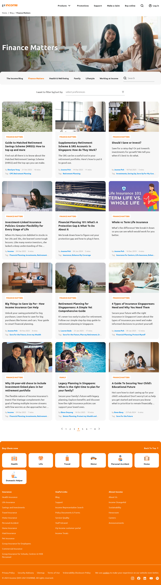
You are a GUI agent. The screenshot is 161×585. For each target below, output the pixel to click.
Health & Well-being (59, 78)
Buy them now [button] (10, 448)
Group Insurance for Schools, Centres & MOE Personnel (22, 555)
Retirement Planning (22, 173)
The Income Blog (15, 78)
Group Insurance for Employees (16, 543)
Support (98, 5)
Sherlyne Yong (14, 169)
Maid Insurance (9, 533)
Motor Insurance (9, 517)
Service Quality (62, 517)
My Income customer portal (68, 528)
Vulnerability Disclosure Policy (77, 572)
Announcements (116, 523)
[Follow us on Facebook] (138, 578)
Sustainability (115, 507)
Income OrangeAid (117, 502)
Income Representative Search (69, 507)
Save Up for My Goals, (146, 173)
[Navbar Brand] (10, 5)
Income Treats (61, 533)
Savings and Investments (13, 507)
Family (77, 78)
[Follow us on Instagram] (132, 578)
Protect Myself (138, 334)
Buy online (130, 5)
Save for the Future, (18, 334)
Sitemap (40, 572)
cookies (106, 572)
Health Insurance (9, 497)
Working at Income (109, 78)
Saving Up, (132, 173)
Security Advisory (26, 572)
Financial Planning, (18, 255)
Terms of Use (54, 572)
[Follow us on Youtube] (151, 578)
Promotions (83, 5)
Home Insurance (9, 528)
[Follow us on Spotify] (157, 578)
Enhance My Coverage (81, 255)
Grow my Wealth (34, 334)
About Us (113, 497)
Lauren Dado (66, 330)
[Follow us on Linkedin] (145, 578)
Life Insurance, (141, 255)
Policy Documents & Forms (67, 512)
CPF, (12, 173)
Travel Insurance (9, 512)
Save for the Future (124, 416)
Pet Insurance (8, 538)
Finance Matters (36, 78)
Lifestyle (90, 78)
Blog (12, 13)
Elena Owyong (67, 412)
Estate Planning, (70, 416)
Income (11, 251)
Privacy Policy (8, 572)
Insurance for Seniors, (125, 255)
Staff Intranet (61, 523)
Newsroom (114, 512)
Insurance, (67, 255)
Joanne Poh (66, 169)
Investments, (122, 173)
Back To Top (151, 448)
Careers (112, 517)
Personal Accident (10, 523)
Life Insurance (8, 502)
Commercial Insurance (12, 548)
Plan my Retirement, (89, 334)
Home (4, 13)
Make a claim (113, 5)
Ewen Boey (118, 412)
